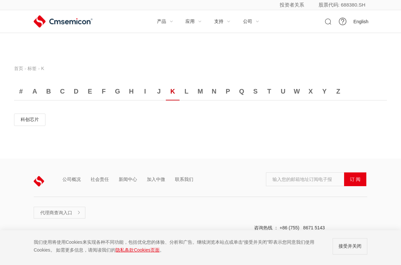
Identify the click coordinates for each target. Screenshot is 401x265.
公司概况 (71, 179)
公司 (251, 21)
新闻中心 (128, 179)
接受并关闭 (350, 246)
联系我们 (184, 179)
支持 (222, 21)
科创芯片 (30, 119)
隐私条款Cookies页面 (137, 250)
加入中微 (156, 179)
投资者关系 (292, 4)
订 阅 (355, 179)
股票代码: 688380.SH (342, 4)
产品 (165, 21)
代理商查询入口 (60, 212)
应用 (193, 21)
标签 (32, 68)
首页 (18, 68)
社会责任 (100, 179)
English (360, 21)
